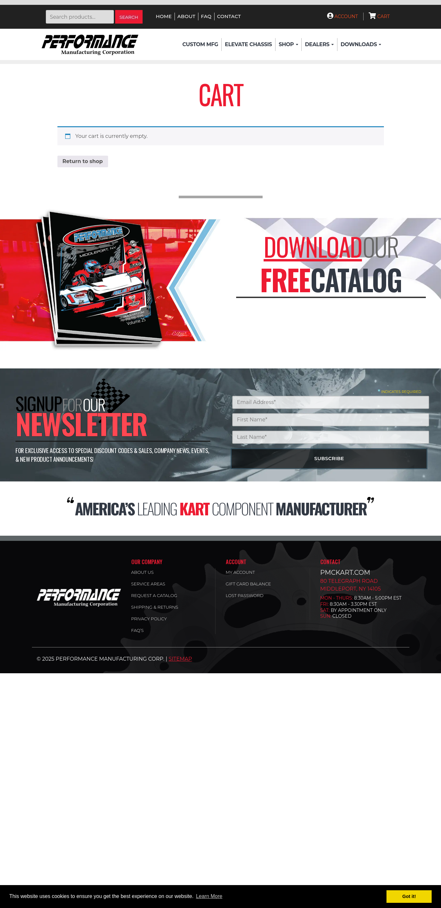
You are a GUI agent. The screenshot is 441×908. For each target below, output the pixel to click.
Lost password (245, 595)
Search (128, 17)
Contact (229, 16)
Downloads (361, 44)
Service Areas (148, 583)
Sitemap (180, 659)
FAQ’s (137, 630)
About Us (142, 572)
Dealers (319, 44)
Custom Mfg (200, 44)
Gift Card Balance (248, 583)
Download (313, 246)
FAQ (206, 16)
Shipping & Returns (154, 607)
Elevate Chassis (248, 44)
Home (164, 16)
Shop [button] (288, 44)
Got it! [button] (409, 896)
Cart (379, 16)
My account (240, 572)
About (186, 16)
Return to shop (83, 161)
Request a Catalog (154, 595)
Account (342, 16)
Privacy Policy (149, 618)
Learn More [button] (209, 896)
